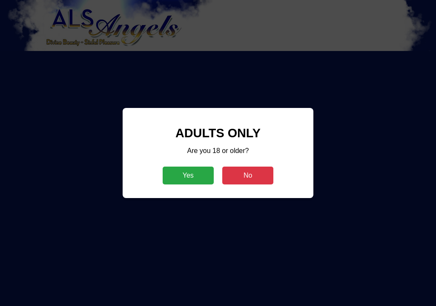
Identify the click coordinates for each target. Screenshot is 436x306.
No (248, 175)
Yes (188, 175)
